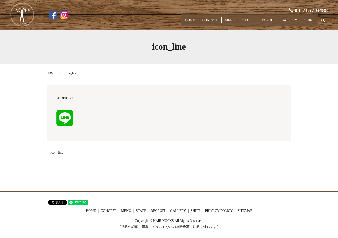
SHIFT (308, 22)
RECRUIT (259, 22)
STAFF (237, 22)
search (325, 22)
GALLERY (285, 22)
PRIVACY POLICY (219, 211)
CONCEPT (193, 22)
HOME (170, 22)
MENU (216, 22)
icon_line (56, 152)
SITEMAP (244, 211)
